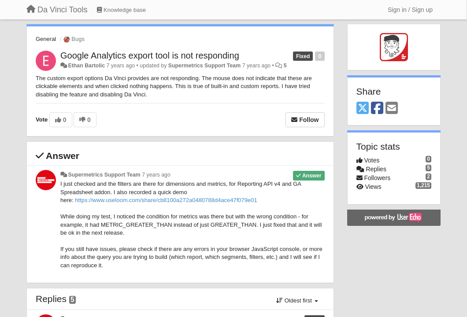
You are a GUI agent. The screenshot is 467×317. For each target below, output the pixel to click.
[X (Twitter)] (362, 108)
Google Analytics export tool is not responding (149, 55)
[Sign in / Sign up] (410, 9)
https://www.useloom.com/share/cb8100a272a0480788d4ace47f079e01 (166, 200)
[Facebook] (377, 108)
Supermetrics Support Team (204, 66)
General (46, 39)
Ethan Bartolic (86, 66)
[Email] (391, 108)
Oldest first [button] (297, 300)
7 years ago (156, 175)
